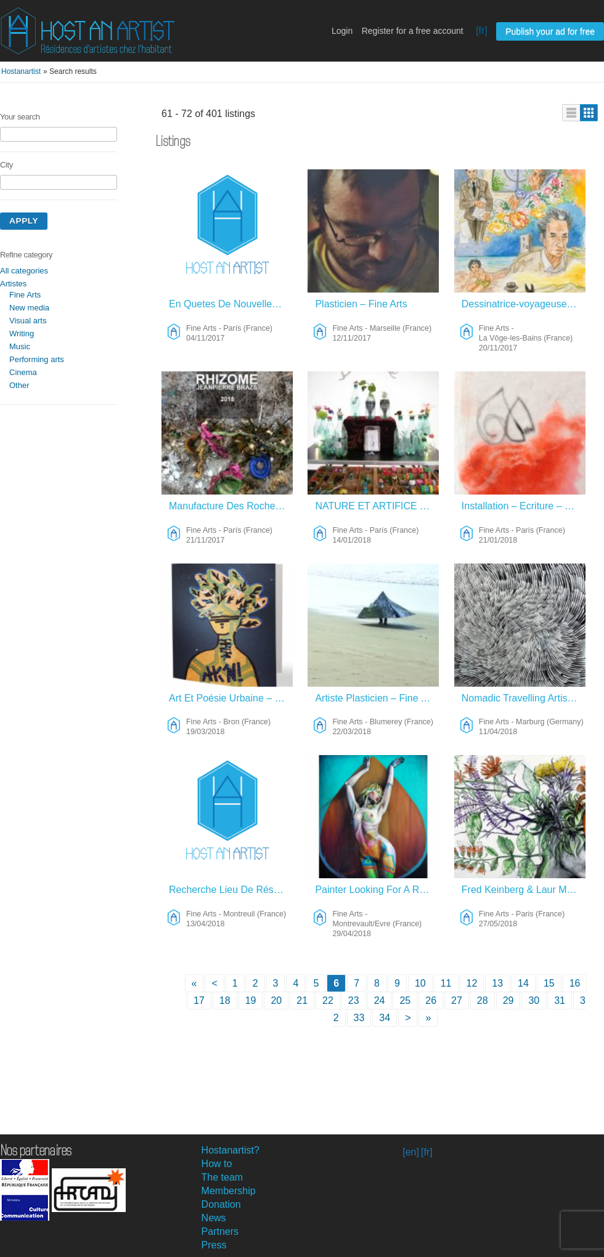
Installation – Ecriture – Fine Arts (524, 506)
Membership (229, 1191)
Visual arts (27, 320)
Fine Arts (25, 294)
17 (199, 1000)
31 (559, 1000)
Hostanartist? (230, 1150)
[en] (410, 1152)
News (214, 1218)
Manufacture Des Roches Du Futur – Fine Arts (231, 506)
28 (482, 1000)
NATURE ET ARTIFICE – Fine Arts (377, 506)
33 (359, 1017)
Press (214, 1245)
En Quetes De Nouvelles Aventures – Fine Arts (231, 304)
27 (456, 1000)
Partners (220, 1231)
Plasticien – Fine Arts (361, 304)
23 (353, 1000)
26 (430, 1000)
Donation (221, 1204)
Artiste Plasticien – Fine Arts (376, 698)
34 (384, 1017)
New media (29, 307)
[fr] (482, 30)
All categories (24, 270)
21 (302, 1000)
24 (379, 1000)
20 (276, 1000)
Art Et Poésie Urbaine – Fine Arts (231, 698)
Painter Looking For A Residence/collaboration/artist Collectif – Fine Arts (377, 889)
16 (575, 983)
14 (523, 983)
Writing (21, 333)
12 (472, 983)
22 (327, 1000)
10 (420, 983)
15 (549, 983)
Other (19, 385)
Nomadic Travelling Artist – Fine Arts (524, 698)
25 (404, 1000)
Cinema (23, 372)
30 (533, 1000)
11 (446, 983)
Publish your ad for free (550, 31)
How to (217, 1163)
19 (250, 1000)
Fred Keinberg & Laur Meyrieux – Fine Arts (524, 889)
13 (497, 983)
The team (222, 1177)
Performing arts (36, 359)
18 (225, 1000)
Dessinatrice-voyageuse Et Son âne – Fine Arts (524, 304)
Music (19, 346)
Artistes (13, 283)
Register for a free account (412, 31)
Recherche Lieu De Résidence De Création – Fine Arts (231, 889)
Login (342, 31)
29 (508, 1000)
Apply (23, 220)
